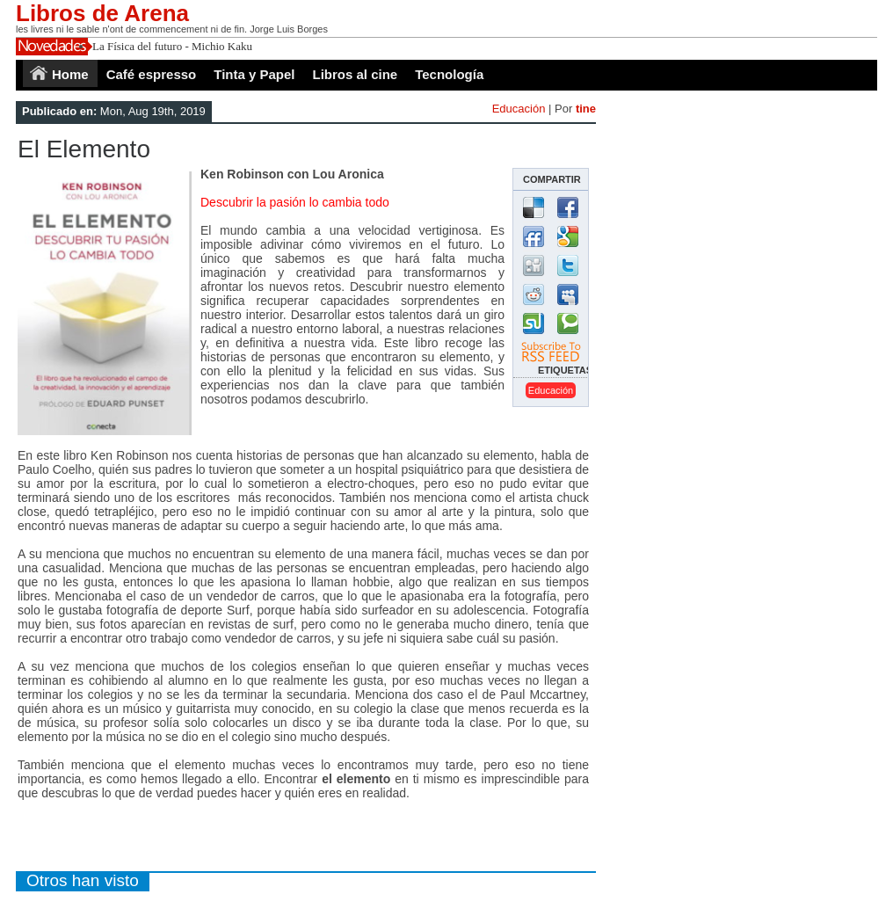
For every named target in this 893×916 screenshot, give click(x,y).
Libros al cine (355, 74)
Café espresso (151, 74)
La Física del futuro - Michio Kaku (172, 46)
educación (550, 390)
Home (70, 74)
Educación (519, 108)
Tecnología (449, 74)
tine (586, 108)
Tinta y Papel (254, 74)
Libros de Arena (102, 13)
